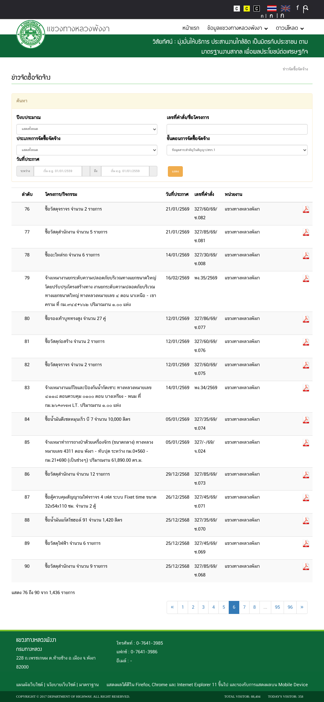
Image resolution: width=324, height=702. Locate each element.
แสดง (175, 171)
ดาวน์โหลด (290, 28)
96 (290, 607)
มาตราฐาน (89, 685)
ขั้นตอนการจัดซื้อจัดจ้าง (188, 139)
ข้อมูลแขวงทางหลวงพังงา (237, 28)
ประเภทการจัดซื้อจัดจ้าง (38, 139)
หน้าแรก (190, 28)
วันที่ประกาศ (27, 160)
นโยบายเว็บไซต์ (61, 685)
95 (277, 607)
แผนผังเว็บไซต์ (29, 685)
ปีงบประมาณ (28, 118)
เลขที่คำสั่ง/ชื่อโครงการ (188, 118)
